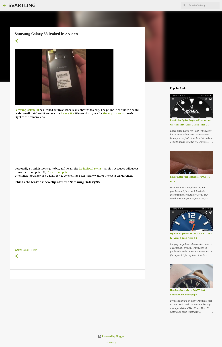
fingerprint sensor (115, 113)
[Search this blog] (203, 5)
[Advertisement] (77, 142)
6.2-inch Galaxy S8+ (91, 168)
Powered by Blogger (111, 336)
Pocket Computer (58, 172)
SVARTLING (22, 5)
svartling (112, 343)
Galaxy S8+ (67, 113)
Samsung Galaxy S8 (27, 109)
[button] (16, 41)
